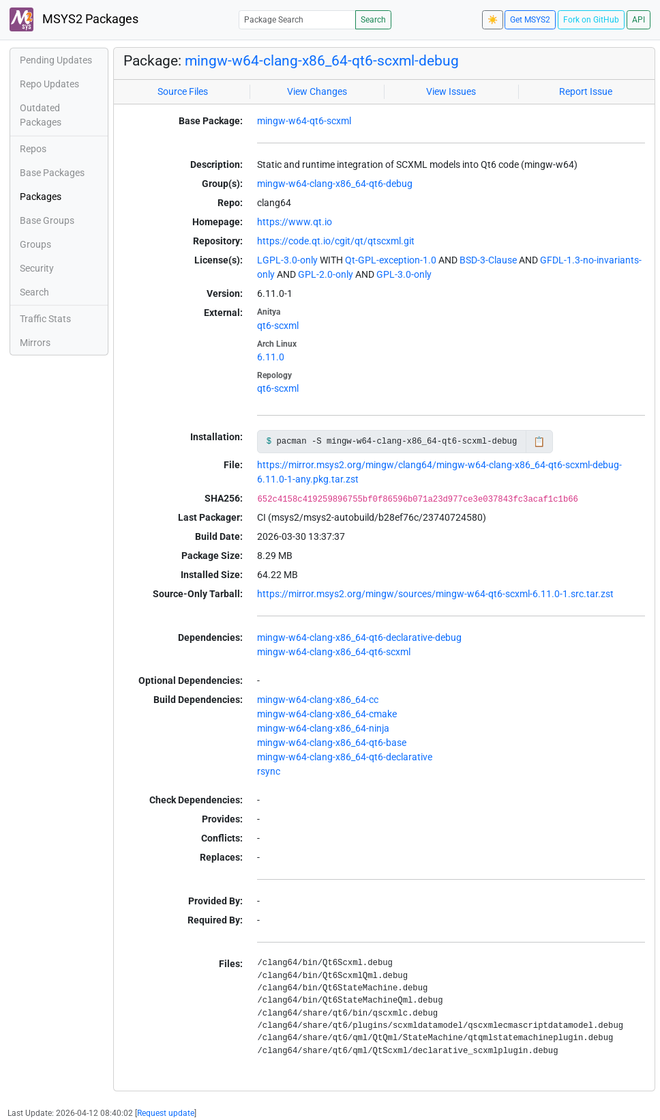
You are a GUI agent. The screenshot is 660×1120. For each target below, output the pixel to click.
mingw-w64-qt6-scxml (304, 120)
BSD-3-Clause (488, 260)
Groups (35, 244)
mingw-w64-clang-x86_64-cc (317, 699)
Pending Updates (56, 60)
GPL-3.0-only (404, 274)
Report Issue (585, 91)
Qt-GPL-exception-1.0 (390, 260)
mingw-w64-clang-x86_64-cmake (327, 713)
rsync (268, 771)
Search (373, 20)
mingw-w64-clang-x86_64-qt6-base (331, 742)
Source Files (183, 91)
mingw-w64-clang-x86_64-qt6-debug (334, 183)
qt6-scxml (278, 325)
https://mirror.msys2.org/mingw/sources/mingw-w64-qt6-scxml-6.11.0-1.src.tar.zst (435, 593)
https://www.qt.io (294, 221)
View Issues (451, 91)
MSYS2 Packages (74, 19)
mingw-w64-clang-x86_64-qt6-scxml (333, 651)
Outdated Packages (40, 115)
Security (37, 268)
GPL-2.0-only (325, 274)
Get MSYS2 (530, 20)
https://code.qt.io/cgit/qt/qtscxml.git (336, 240)
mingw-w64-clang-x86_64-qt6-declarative (344, 756)
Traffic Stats (45, 318)
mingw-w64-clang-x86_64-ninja (323, 728)
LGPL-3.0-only (287, 260)
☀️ (492, 20)
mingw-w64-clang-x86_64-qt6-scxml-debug (322, 61)
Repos (33, 148)
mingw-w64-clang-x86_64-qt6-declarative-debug (359, 637)
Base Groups (47, 220)
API (638, 20)
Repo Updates (49, 83)
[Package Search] (297, 19)
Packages (40, 196)
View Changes (317, 91)
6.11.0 (270, 356)
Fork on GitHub (591, 20)
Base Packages (52, 172)
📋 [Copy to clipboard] (539, 441)
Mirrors (35, 342)
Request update (165, 1113)
